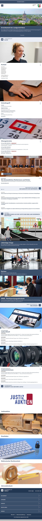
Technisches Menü (20, 1)
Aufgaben (3, 499)
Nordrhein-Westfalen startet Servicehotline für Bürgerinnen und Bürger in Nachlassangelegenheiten (19, 344)
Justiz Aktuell (5, 331)
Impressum (29, 514)
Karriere (3, 271)
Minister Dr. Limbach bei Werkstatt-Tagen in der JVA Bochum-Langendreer (14, 338)
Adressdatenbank (6, 486)
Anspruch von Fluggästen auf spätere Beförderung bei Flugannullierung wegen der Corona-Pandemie (20, 208)
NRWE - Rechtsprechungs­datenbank (12, 298)
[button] (20, 35)
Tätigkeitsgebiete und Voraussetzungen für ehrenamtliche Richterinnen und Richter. (16, 181)
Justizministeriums (7, 369)
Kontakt (3, 64)
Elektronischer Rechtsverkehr (10, 461)
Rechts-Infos (4, 507)
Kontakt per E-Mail (4, 78)
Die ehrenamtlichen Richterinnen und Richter (15, 179)
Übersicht (13, 514)
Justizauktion (5, 411)
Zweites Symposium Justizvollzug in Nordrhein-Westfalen (11, 341)
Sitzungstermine (6, 141)
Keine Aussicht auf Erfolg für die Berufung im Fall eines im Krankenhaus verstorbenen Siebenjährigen (20, 193)
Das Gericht (4, 495)
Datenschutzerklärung (21, 514)
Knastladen (4, 436)
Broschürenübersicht (5, 183)
